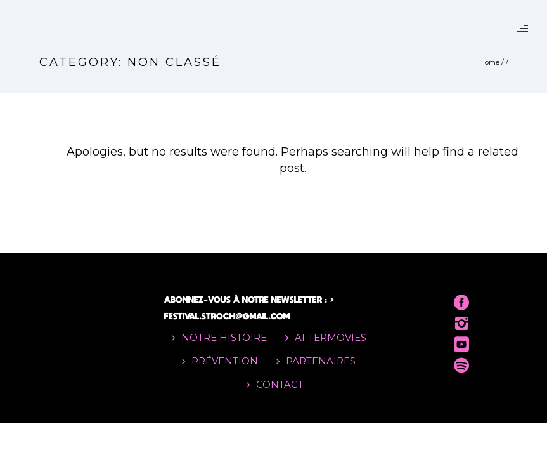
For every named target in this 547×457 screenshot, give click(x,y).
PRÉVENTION (224, 361)
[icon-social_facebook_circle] (461, 303)
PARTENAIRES (321, 361)
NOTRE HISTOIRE (224, 337)
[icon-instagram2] (461, 324)
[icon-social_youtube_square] (461, 345)
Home (489, 62)
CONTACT (280, 384)
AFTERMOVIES (330, 337)
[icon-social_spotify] (461, 365)
